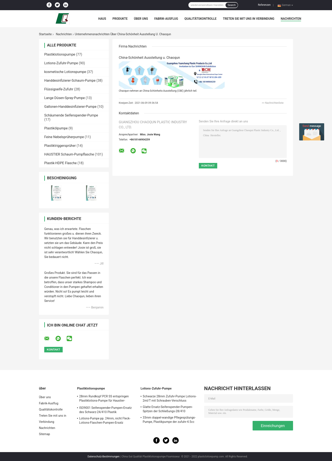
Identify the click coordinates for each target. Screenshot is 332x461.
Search (232, 5)
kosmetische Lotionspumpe (65, 72)
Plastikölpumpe (56, 128)
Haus (102, 18)
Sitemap (44, 434)
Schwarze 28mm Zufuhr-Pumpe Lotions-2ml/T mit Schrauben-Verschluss (169, 398)
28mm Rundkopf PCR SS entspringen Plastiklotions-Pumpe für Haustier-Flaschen (104, 399)
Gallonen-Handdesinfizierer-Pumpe (70, 107)
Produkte (119, 18)
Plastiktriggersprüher (60, 146)
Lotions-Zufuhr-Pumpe (61, 63)
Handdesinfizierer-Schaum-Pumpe (69, 80)
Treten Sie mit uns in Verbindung (248, 18)
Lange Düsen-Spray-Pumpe (64, 98)
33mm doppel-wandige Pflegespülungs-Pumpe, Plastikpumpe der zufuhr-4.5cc (169, 419)
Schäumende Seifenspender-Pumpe (71, 115)
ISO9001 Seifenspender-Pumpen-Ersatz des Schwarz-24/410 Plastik (105, 410)
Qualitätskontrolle (200, 18)
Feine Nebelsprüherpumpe (64, 137)
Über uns (141, 18)
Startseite (45, 34)
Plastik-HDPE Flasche (60, 163)
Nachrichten (291, 18)
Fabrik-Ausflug (166, 18)
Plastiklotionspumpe (59, 54)
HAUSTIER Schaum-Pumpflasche (69, 154)
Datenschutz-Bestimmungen (103, 456)
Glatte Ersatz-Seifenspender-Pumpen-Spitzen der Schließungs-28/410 (168, 409)
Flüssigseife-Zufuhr (58, 89)
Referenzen (264, 4)
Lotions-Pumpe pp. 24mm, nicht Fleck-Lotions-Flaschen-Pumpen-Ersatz (104, 420)
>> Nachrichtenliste (273, 102)
